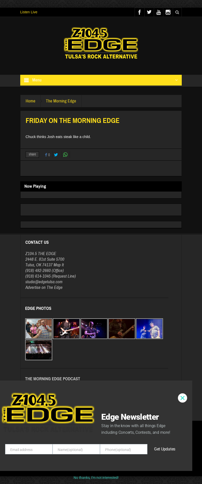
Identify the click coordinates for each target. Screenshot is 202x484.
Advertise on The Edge (44, 287)
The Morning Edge (61, 101)
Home (30, 101)
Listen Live (28, 12)
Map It (59, 265)
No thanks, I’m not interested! (96, 478)
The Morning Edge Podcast (52, 379)
